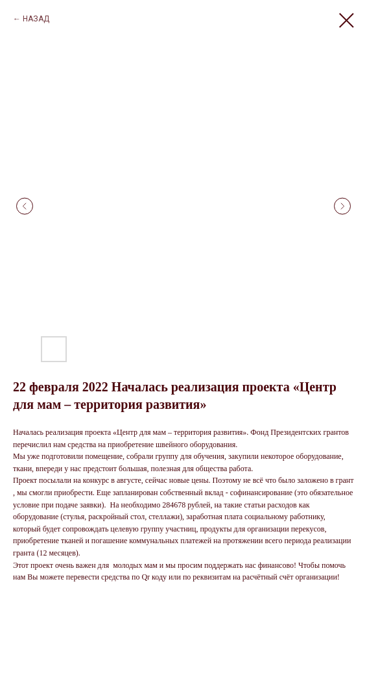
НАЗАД (36, 18)
